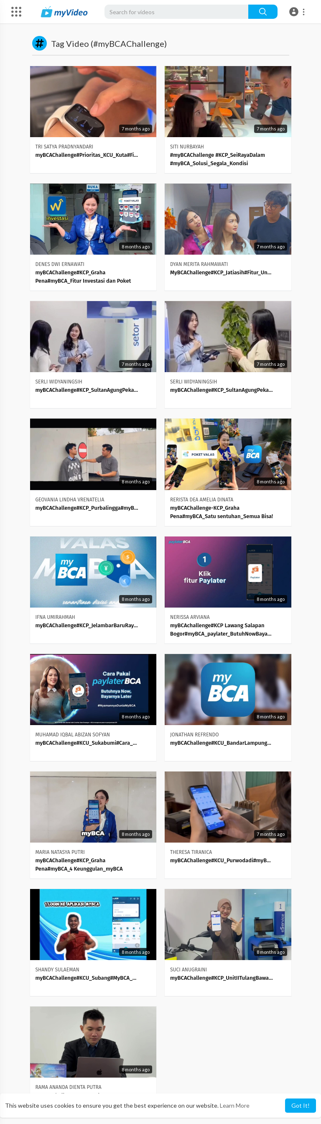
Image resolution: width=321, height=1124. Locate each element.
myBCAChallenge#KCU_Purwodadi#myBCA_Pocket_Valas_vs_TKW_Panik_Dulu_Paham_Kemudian (221, 860)
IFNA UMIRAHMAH (55, 617)
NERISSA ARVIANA (190, 617)
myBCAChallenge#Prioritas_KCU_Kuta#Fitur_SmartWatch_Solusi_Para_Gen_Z (87, 155)
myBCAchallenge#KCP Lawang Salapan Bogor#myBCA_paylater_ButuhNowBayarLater (221, 629)
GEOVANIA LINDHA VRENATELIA (70, 500)
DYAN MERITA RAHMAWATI (199, 264)
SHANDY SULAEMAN (57, 970)
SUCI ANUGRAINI (188, 970)
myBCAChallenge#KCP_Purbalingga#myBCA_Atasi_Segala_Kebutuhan (87, 508)
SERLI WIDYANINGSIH (59, 382)
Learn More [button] (235, 1105)
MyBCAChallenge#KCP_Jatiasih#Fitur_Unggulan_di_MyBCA (221, 272)
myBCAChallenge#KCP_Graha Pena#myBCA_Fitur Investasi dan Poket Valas (83, 277)
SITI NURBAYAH (187, 147)
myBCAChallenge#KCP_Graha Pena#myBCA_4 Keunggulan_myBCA (79, 864)
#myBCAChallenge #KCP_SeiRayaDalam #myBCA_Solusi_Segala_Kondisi (217, 159)
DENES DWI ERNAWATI (60, 264)
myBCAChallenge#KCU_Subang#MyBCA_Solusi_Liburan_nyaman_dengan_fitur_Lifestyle (87, 978)
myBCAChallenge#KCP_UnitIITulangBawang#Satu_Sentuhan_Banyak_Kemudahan (221, 978)
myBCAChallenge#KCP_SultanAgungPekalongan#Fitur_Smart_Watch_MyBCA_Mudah (87, 390)
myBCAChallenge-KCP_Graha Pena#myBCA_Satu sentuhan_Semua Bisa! (221, 512)
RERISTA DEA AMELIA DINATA (201, 500)
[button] (298, 11)
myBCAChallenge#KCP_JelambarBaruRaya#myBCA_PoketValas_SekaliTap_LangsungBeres (87, 625)
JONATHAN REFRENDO (194, 735)
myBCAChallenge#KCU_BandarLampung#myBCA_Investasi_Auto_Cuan (221, 743)
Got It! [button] (300, 1105)
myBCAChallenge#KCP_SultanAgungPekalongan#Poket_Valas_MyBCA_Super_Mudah (221, 390)
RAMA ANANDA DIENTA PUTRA (69, 1087)
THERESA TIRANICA (191, 852)
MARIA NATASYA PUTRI (60, 852)
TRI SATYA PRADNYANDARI (65, 147)
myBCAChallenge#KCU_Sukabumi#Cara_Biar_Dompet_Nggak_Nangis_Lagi (87, 743)
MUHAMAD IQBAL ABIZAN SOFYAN (73, 735)
